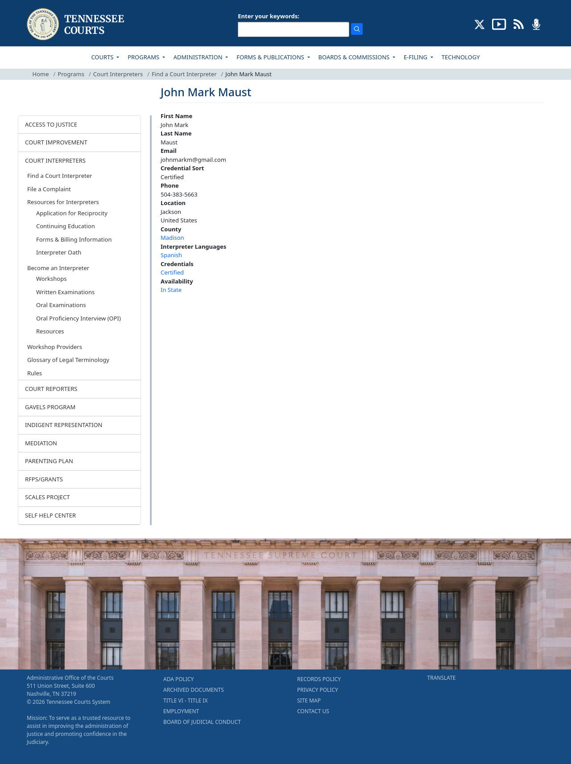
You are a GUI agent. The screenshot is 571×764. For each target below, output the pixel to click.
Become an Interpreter (58, 268)
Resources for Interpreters (63, 202)
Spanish (171, 255)
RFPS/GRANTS (44, 479)
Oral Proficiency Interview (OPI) (78, 318)
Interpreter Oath (58, 252)
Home (41, 74)
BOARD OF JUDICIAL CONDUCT (202, 722)
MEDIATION (41, 443)
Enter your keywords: (268, 16)
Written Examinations (65, 292)
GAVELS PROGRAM (50, 407)
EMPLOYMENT (181, 711)
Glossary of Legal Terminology (68, 360)
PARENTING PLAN (49, 461)
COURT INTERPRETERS (55, 160)
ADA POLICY (178, 679)
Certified (172, 272)
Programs (71, 74)
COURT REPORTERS (51, 389)
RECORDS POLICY (319, 679)
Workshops (51, 279)
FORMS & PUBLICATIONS (271, 57)
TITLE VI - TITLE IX (185, 700)
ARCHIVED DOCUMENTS (193, 690)
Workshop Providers (54, 347)
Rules (34, 373)
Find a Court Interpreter (184, 74)
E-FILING (416, 57)
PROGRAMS (144, 57)
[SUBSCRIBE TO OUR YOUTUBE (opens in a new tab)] (499, 24)
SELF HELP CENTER (50, 515)
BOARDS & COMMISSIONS (355, 57)
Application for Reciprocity (72, 213)
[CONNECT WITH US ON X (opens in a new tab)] (479, 24)
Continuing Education (65, 226)
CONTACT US (313, 711)
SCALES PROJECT (47, 497)
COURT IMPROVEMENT (56, 142)
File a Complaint (49, 189)
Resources (50, 331)
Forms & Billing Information (74, 239)
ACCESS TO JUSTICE (51, 124)
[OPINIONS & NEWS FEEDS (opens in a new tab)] (518, 24)
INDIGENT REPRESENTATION (64, 425)
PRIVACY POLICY (317, 690)
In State (171, 290)
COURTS (103, 57)
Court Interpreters (118, 74)
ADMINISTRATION (199, 57)
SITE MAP (309, 700)
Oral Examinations (61, 305)
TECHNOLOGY (461, 57)
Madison (172, 238)
